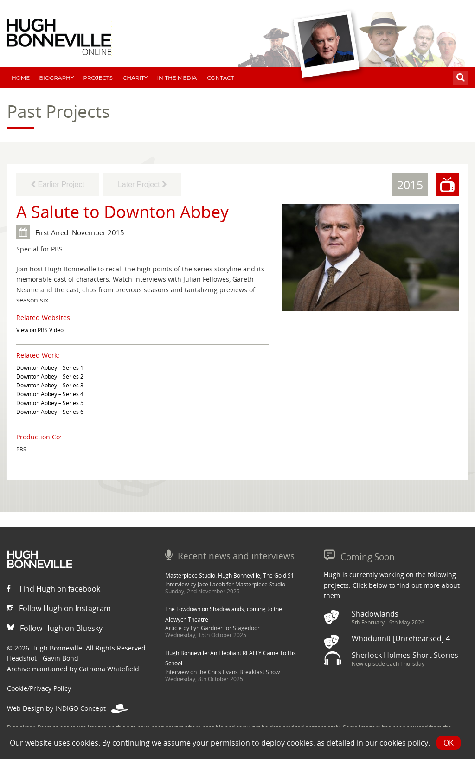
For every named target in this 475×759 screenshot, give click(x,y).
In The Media (177, 77)
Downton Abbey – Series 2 (49, 376)
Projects (98, 77)
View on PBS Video (40, 330)
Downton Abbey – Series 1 (49, 368)
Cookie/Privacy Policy (39, 688)
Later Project (142, 184)
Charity (135, 77)
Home (21, 77)
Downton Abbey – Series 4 (49, 394)
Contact (220, 77)
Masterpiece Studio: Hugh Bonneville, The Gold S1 (229, 575)
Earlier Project (57, 184)
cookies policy (403, 743)
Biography (56, 77)
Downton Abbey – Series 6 (49, 412)
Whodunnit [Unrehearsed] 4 (401, 638)
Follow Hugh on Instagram (59, 608)
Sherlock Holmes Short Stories (405, 655)
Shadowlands (375, 613)
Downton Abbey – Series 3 (49, 385)
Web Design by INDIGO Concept (67, 708)
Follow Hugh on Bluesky (55, 628)
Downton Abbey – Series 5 (49, 403)
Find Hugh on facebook (53, 589)
